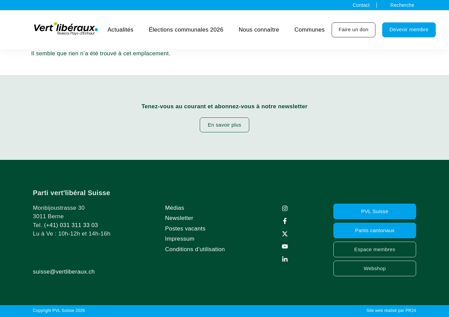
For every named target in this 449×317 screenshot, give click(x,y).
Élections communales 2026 (186, 29)
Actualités (121, 29)
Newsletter (179, 218)
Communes (309, 29)
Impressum (180, 239)
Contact (361, 5)
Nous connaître (259, 29)
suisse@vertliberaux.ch (64, 271)
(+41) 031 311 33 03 (71, 225)
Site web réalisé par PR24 (391, 310)
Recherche (402, 5)
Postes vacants (185, 228)
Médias (174, 208)
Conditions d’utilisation (195, 249)
